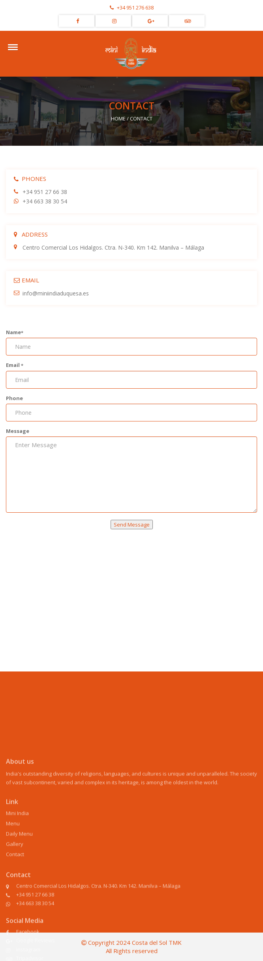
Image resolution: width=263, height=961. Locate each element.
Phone (14, 398)
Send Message (132, 524)
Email (14, 365)
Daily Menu (19, 874)
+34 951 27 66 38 (40, 192)
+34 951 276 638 (132, 7)
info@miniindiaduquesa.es (51, 293)
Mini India (17, 854)
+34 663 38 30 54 (40, 201)
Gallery (14, 884)
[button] (11, 47)
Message (17, 430)
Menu (13, 864)
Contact (15, 895)
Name (14, 332)
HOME (118, 118)
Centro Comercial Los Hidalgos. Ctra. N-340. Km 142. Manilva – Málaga (109, 247)
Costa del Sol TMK (157, 942)
